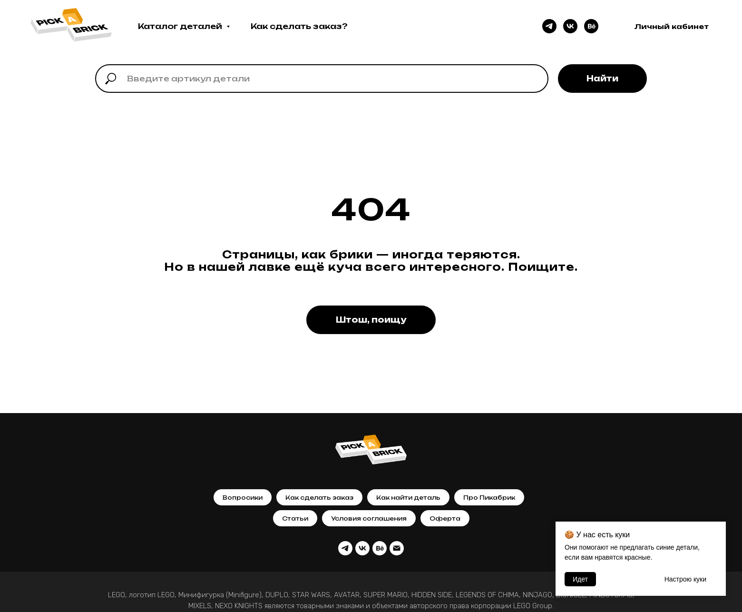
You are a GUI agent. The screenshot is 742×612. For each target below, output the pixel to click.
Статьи (295, 518)
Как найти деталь (408, 497)
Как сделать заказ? (299, 26)
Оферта (445, 518)
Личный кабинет (671, 26)
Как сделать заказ (319, 497)
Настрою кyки (685, 579)
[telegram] (549, 26)
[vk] (570, 26)
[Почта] (397, 548)
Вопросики (243, 497)
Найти (602, 78)
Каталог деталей (181, 26)
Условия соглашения (369, 518)
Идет (580, 579)
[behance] (591, 26)
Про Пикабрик (489, 497)
